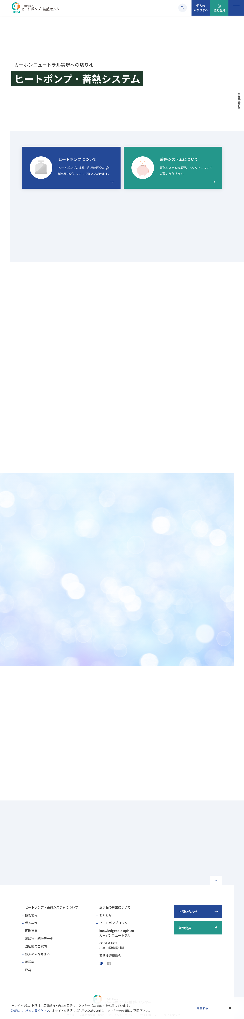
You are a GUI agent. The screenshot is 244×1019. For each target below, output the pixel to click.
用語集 (29, 961)
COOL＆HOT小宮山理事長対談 (111, 945)
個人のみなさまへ (37, 954)
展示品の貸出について (114, 907)
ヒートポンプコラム (113, 922)
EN (109, 963)
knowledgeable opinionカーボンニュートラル (116, 933)
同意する (202, 1008)
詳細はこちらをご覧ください (30, 1010)
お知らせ (105, 915)
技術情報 (31, 915)
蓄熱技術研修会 (110, 955)
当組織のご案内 (36, 946)
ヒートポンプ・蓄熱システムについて (51, 907)
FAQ (28, 969)
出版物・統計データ (39, 938)
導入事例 (31, 922)
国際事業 (31, 930)
